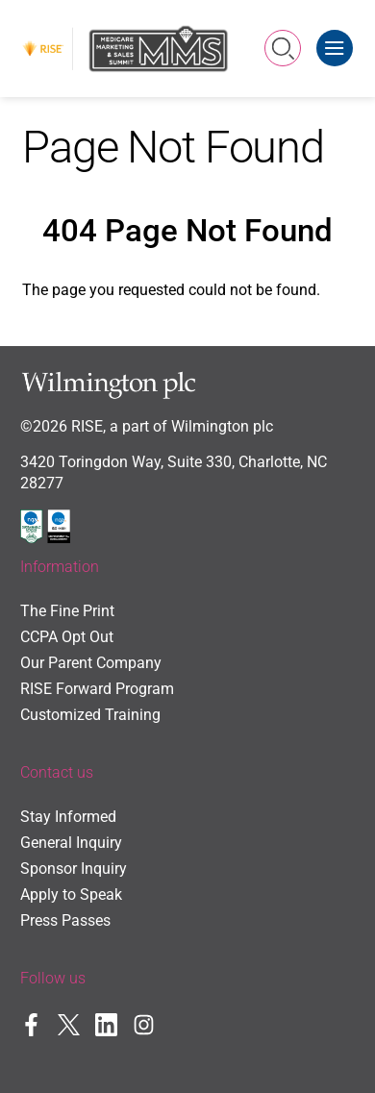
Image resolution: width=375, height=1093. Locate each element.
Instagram (144, 1024)
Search (283, 48)
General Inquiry (71, 843)
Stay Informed (68, 817)
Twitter (69, 1024)
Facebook (31, 1024)
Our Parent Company (91, 663)
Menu (339, 40)
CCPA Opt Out (66, 637)
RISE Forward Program (97, 689)
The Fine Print (67, 611)
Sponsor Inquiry (73, 869)
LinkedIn (106, 1024)
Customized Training (90, 715)
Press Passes (65, 921)
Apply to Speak (71, 895)
